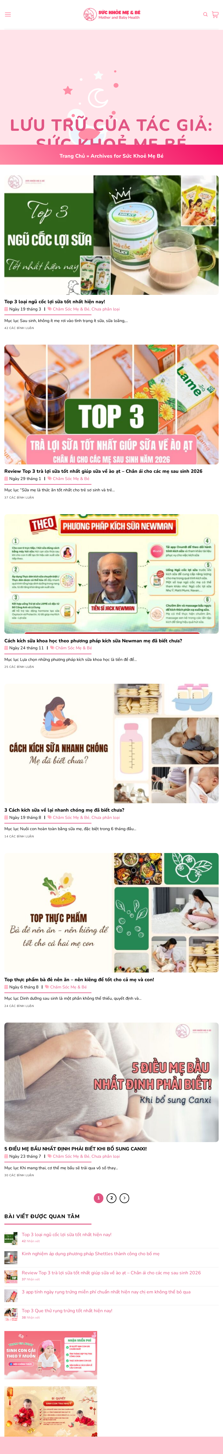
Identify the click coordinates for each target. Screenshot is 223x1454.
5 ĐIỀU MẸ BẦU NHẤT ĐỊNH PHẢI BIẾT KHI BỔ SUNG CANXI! (75, 1149)
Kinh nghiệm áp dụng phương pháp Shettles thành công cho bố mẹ (91, 1254)
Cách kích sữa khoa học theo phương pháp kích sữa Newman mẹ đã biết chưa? (93, 641)
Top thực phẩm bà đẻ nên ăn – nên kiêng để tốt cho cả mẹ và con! (79, 980)
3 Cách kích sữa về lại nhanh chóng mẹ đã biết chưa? (64, 810)
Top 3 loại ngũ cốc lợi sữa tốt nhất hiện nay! (54, 302)
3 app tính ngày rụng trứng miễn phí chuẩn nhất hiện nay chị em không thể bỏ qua (106, 1292)
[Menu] (7, 14)
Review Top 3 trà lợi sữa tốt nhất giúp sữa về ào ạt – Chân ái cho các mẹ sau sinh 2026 (103, 471)
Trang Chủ (72, 155)
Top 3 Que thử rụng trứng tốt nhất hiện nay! (67, 1311)
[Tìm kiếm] (205, 14)
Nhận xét (31, 1241)
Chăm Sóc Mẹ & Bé (71, 309)
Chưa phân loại (105, 309)
